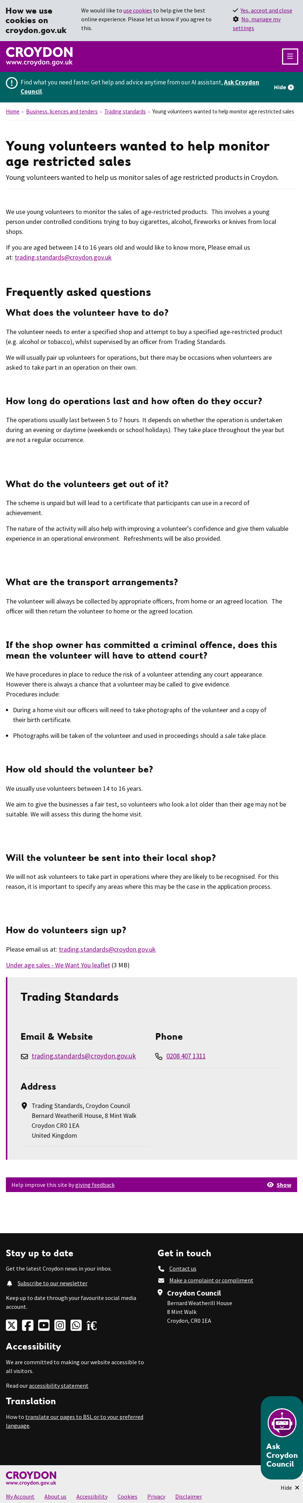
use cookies (137, 10)
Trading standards (125, 111)
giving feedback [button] (95, 1184)
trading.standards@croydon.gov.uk (63, 257)
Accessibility (92, 1496)
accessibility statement (59, 1385)
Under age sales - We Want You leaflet (58, 965)
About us (55, 1496)
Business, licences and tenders (62, 111)
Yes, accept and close (266, 10)
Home (12, 111)
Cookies (127, 1496)
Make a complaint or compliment (211, 1280)
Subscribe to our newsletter (52, 1283)
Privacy (156, 1496)
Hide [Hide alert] (280, 87)
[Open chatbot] (282, 1438)
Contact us (182, 1268)
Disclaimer (188, 1496)
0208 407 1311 (186, 1055)
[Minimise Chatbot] (290, 1487)
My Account (20, 1496)
